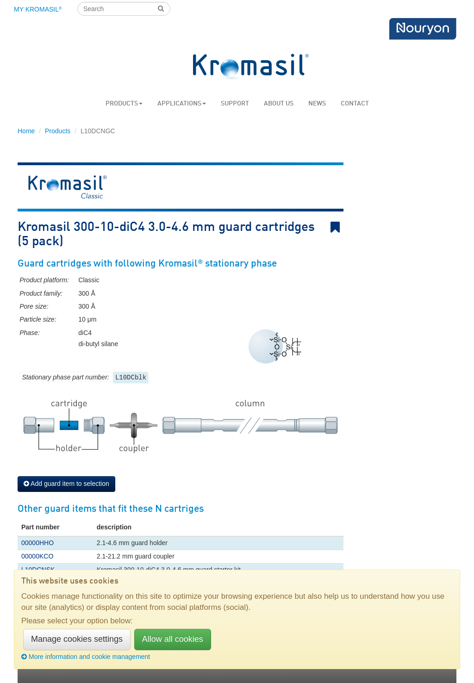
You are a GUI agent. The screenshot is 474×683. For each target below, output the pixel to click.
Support (235, 103)
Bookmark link (337, 227)
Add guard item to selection (66, 483)
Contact (355, 103)
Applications (181, 103)
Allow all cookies (172, 639)
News (317, 103)
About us (278, 103)
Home (26, 131)
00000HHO (37, 542)
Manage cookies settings (77, 639)
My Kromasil (38, 9)
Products (124, 103)
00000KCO (37, 556)
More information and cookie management (85, 656)
